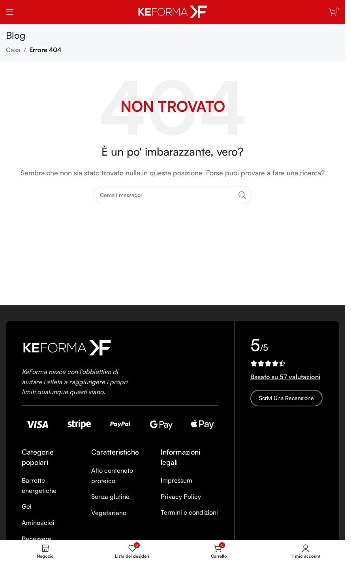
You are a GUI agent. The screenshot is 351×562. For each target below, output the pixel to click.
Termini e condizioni (189, 512)
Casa (13, 50)
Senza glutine (110, 496)
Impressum (176, 480)
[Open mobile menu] (10, 12)
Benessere (36, 539)
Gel (27, 506)
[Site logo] (172, 11)
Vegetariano (108, 513)
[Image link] (67, 347)
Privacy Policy (181, 496)
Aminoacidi (38, 522)
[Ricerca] (173, 195)
